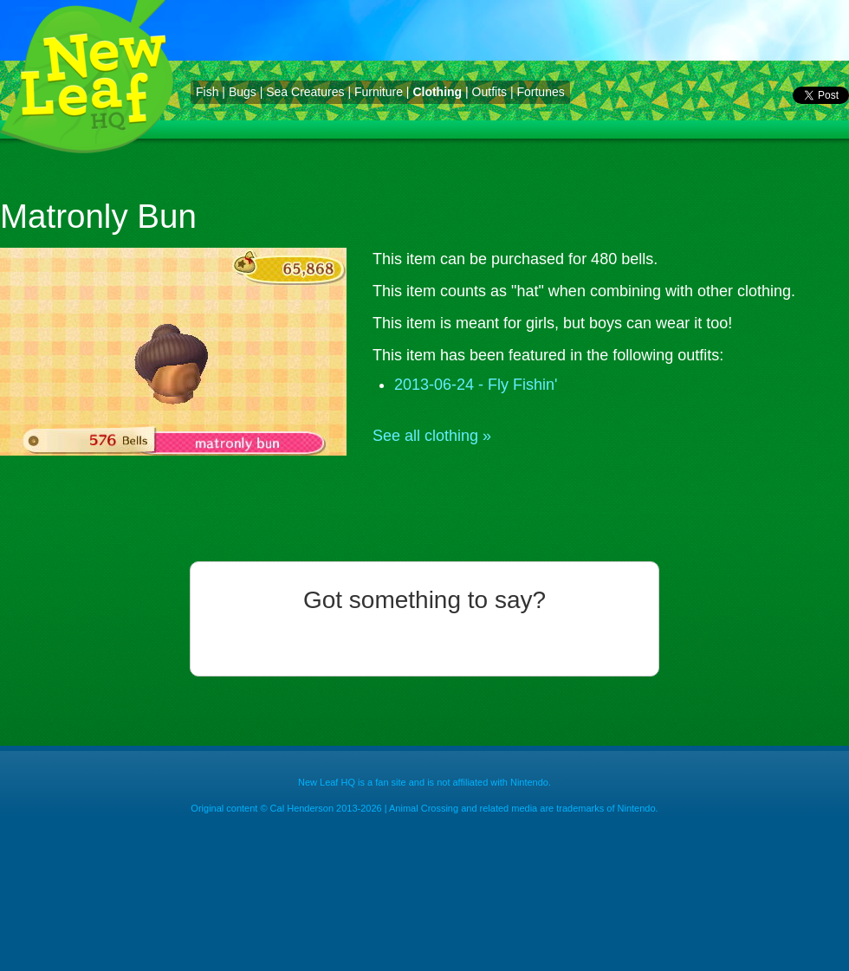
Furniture (378, 92)
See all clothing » (432, 435)
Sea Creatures (305, 92)
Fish (207, 92)
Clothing (437, 92)
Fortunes (540, 92)
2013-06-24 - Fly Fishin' (476, 384)
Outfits (489, 92)
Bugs (242, 92)
